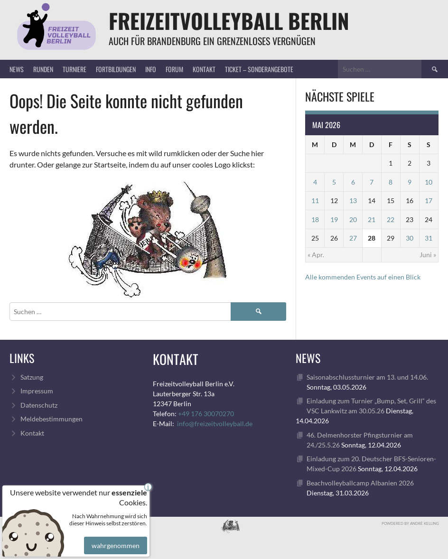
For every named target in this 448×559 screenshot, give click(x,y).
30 (409, 238)
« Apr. (316, 255)
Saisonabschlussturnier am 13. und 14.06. (367, 377)
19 (334, 219)
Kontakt (204, 69)
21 (371, 219)
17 (428, 200)
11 (315, 200)
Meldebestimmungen (51, 419)
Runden (43, 69)
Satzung (31, 377)
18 (315, 219)
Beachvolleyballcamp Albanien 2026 (360, 483)
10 (428, 182)
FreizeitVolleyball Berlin (229, 20)
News (16, 69)
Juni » (428, 255)
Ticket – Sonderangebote (259, 69)
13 (353, 200)
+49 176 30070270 (206, 414)
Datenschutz (38, 405)
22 (390, 219)
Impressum (36, 391)
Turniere (74, 69)
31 (428, 238)
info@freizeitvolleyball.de (214, 423)
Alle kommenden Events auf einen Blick (362, 277)
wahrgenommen (114, 538)
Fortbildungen (116, 69)
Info (150, 69)
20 (353, 219)
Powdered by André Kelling (410, 523)
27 (353, 238)
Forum (174, 69)
